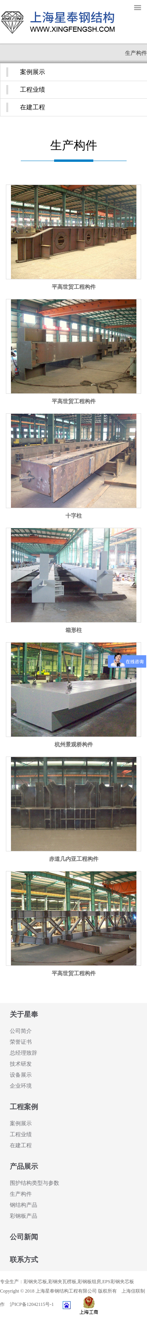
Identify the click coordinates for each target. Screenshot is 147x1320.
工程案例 (24, 1107)
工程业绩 (32, 89)
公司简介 (21, 1031)
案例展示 (32, 72)
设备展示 (21, 1075)
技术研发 (21, 1064)
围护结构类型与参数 (34, 1183)
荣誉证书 (21, 1042)
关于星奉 (24, 1014)
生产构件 (21, 1194)
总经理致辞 (23, 1053)
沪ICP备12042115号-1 (32, 1304)
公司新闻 (24, 1237)
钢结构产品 (23, 1205)
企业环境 (21, 1086)
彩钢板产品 (23, 1216)
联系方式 (24, 1260)
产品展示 (24, 1166)
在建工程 (32, 107)
